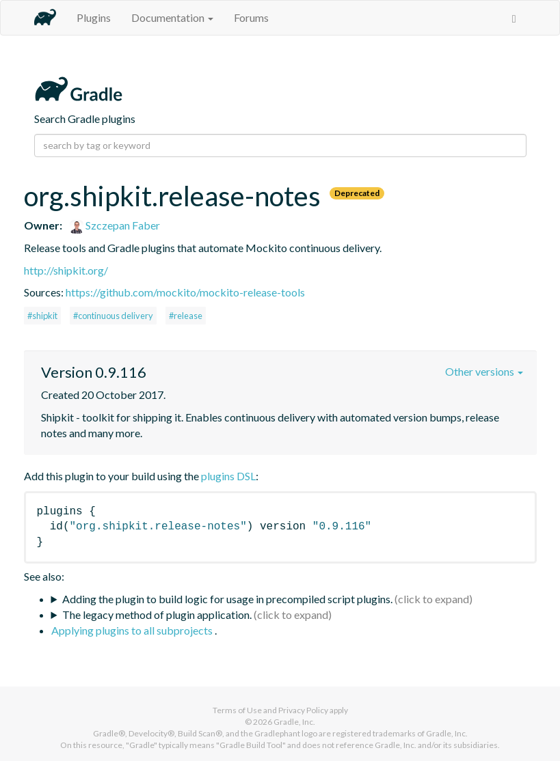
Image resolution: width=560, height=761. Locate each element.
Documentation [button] (172, 17)
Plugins (94, 17)
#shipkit (42, 315)
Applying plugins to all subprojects (133, 630)
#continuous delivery (113, 315)
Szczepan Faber (115, 225)
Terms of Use (237, 710)
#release (185, 315)
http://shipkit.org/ (66, 270)
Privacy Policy (303, 710)
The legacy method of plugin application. (157, 614)
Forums (251, 17)
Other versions (484, 371)
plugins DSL (228, 475)
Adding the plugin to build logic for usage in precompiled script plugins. (227, 598)
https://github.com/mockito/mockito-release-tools (185, 292)
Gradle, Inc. (294, 722)
